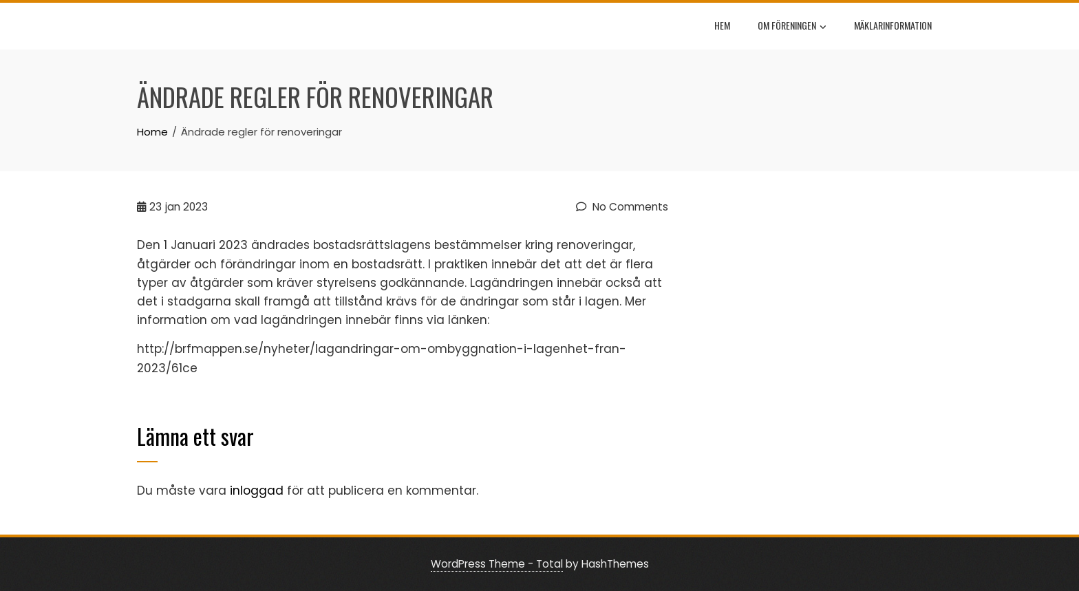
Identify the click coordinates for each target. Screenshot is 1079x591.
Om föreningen (792, 26)
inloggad (257, 490)
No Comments (622, 207)
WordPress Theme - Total (497, 564)
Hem (722, 25)
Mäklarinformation (893, 25)
